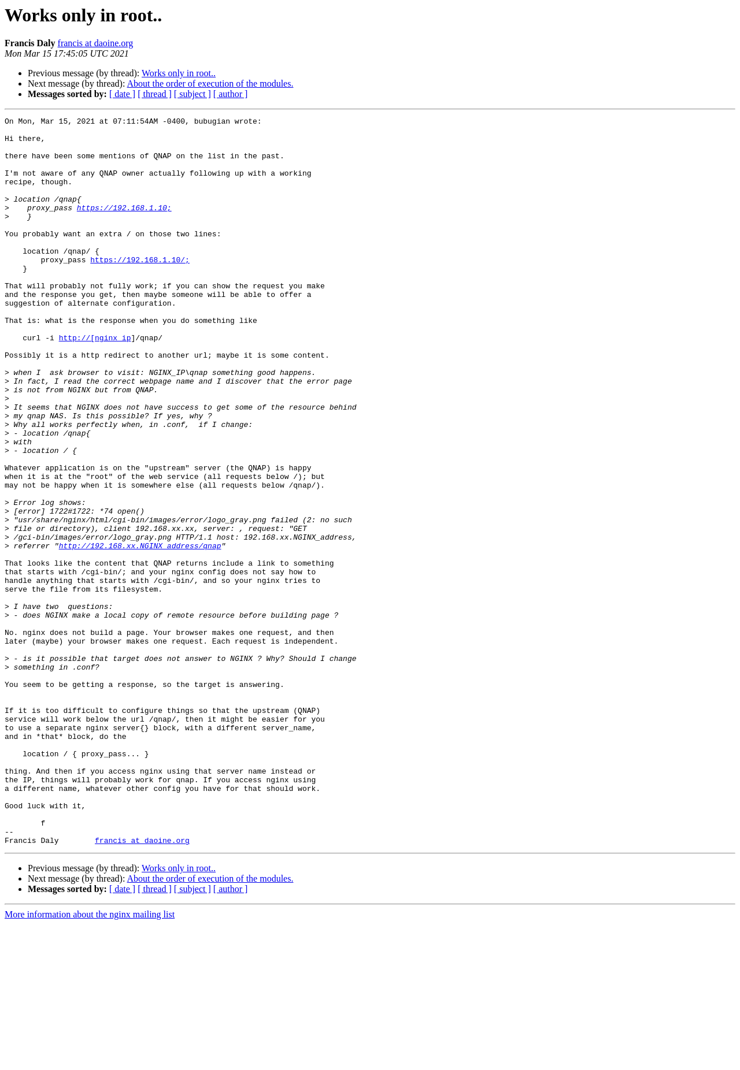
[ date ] (122, 94)
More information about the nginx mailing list (90, 1060)
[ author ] (230, 94)
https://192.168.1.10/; (140, 289)
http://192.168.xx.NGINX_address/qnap (140, 632)
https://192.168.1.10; (124, 226)
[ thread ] (155, 94)
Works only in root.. (179, 73)
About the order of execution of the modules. (210, 83)
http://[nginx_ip (95, 382)
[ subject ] (192, 94)
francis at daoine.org (96, 43)
